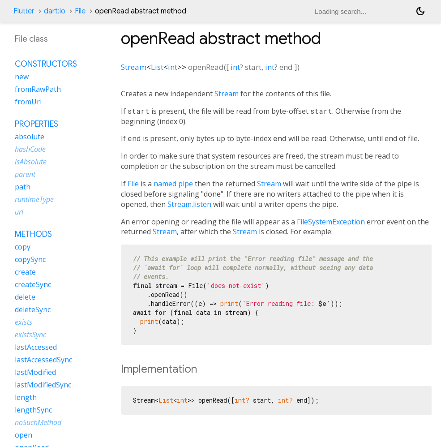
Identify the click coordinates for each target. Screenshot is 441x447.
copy (22, 247)
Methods (33, 234)
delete (25, 297)
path (22, 187)
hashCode (30, 149)
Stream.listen (189, 204)
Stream (133, 67)
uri (19, 212)
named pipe (173, 184)
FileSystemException (331, 222)
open (23, 435)
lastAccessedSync (43, 360)
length (26, 397)
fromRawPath (38, 89)
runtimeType (34, 199)
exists (23, 322)
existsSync (30, 335)
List (157, 67)
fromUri (28, 102)
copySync (30, 259)
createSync (33, 284)
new (22, 77)
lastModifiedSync (43, 385)
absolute (29, 137)
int (172, 67)
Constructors (46, 64)
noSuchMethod (38, 422)
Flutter (23, 11)
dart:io (54, 11)
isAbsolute (31, 162)
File (80, 11)
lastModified (35, 372)
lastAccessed (36, 347)
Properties (36, 124)
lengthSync (33, 410)
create (25, 272)
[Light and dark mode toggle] (420, 11)
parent (25, 174)
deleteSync (33, 309)
